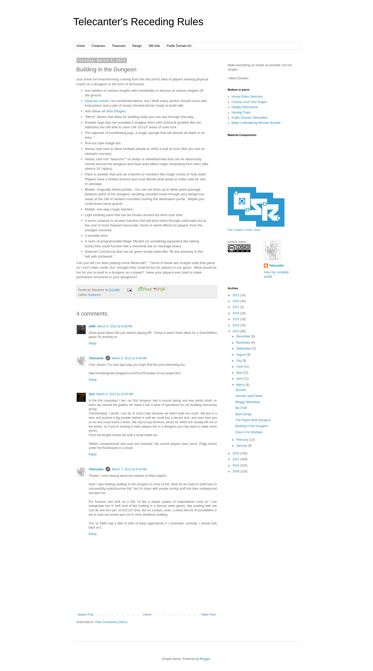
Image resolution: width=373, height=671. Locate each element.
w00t (92, 326)
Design (137, 46)
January (242, 445)
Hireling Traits (241, 112)
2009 (236, 471)
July (239, 360)
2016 (236, 313)
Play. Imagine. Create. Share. (244, 229)
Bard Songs (243, 414)
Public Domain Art (179, 46)
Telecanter (96, 358)
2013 (236, 331)
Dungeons (94, 294)
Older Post (208, 614)
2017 (236, 307)
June (240, 366)
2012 (236, 453)
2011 (236, 459)
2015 (236, 319)
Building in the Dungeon (251, 426)
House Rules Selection (247, 96)
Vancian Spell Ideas (248, 396)
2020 (236, 301)
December (243, 336)
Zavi (92, 394)
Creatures (98, 46)
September (244, 348)
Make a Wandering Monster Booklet (256, 123)
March (241, 385)
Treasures (119, 46)
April (239, 378)
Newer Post (86, 614)
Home (81, 46)
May (239, 373)
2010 (236, 465)
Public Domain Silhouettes (250, 118)
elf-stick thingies (114, 111)
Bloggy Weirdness (247, 402)
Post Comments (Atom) (111, 622)
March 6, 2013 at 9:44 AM (129, 358)
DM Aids (154, 46)
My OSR (241, 408)
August (241, 354)
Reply (93, 343)
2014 (236, 325)
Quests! (240, 390)
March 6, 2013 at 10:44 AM (115, 394)
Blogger (205, 659)
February (242, 439)
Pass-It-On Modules (249, 432)
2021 (236, 295)
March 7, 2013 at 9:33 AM (129, 469)
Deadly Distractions (245, 107)
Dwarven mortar (97, 101)
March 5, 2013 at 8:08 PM (114, 326)
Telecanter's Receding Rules (138, 21)
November (243, 342)
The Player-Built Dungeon (253, 420)
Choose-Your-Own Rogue (249, 102)
